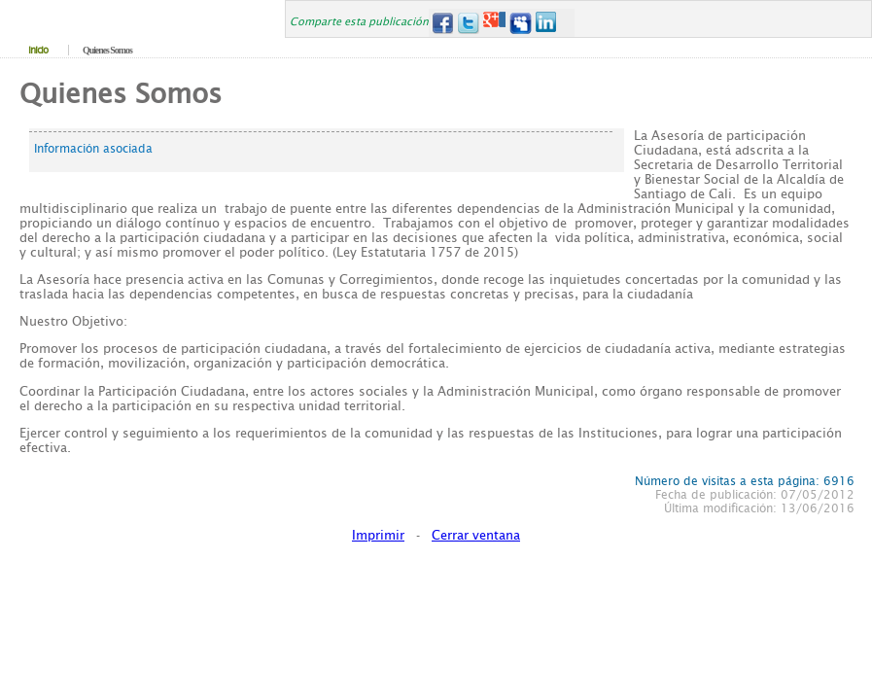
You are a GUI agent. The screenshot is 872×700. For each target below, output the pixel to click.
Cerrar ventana (476, 535)
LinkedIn (547, 23)
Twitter (468, 23)
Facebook (442, 23)
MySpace (520, 23)
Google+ (494, 23)
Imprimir (378, 535)
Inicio (38, 50)
